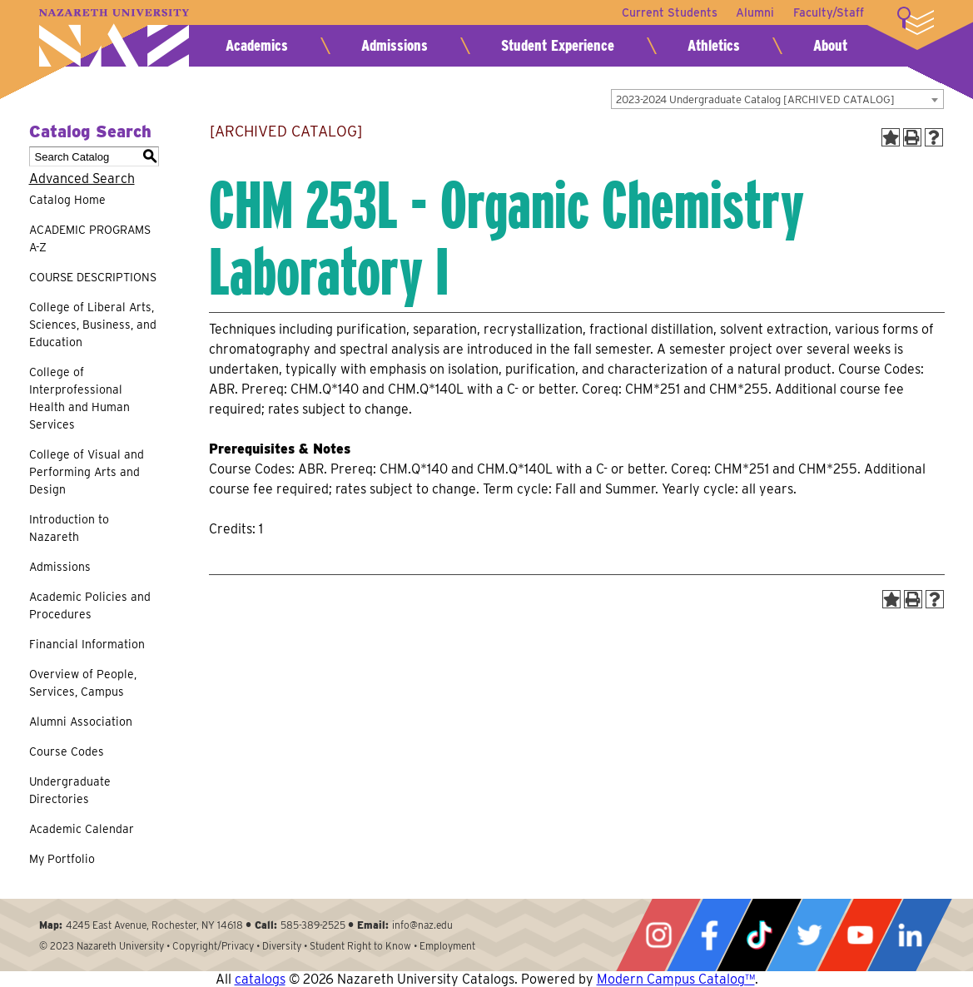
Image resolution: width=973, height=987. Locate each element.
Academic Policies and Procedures (90, 605)
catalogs (260, 979)
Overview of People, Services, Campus (83, 682)
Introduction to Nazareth (69, 528)
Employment (447, 946)
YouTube (860, 935)
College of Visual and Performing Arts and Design (86, 472)
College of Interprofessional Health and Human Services (79, 398)
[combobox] (777, 99)
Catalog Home (67, 199)
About (830, 45)
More (915, 21)
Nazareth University (114, 38)
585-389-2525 (312, 925)
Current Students (667, 12)
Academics (257, 45)
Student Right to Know (360, 946)
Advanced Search (82, 178)
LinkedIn (910, 935)
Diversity (281, 946)
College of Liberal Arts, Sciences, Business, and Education (92, 324)
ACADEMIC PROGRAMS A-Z (90, 238)
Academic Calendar (81, 829)
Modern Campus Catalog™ (676, 979)
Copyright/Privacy (213, 946)
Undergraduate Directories (70, 790)
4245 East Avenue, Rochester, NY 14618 (154, 925)
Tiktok (759, 935)
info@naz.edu (422, 925)
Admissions (394, 45)
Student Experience (557, 45)
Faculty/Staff (828, 12)
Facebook (709, 935)
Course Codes (66, 751)
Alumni (754, 12)
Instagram (658, 935)
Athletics (714, 45)
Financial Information (87, 644)
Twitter (809, 935)
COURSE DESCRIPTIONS (92, 277)
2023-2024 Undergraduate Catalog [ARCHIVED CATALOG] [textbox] (755, 99)
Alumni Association (80, 721)
